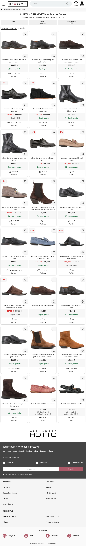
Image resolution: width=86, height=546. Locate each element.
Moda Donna (9, 463)
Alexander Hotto (9, 28)
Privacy (5, 522)
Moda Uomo (42, 463)
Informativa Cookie (52, 516)
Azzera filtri (21, 28)
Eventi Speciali (51, 498)
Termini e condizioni (9, 516)
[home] (1, 9)
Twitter (32, 536)
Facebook (54, 536)
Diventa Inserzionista (10, 493)
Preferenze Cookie (52, 522)
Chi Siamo (6, 487)
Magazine (49, 487)
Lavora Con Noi (8, 504)
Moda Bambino (75, 463)
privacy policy (28, 474)
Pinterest (76, 536)
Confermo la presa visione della (18, 474)
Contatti (5, 498)
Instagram (11, 536)
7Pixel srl (40, 543)
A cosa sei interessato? (11, 457)
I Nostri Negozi (51, 493)
